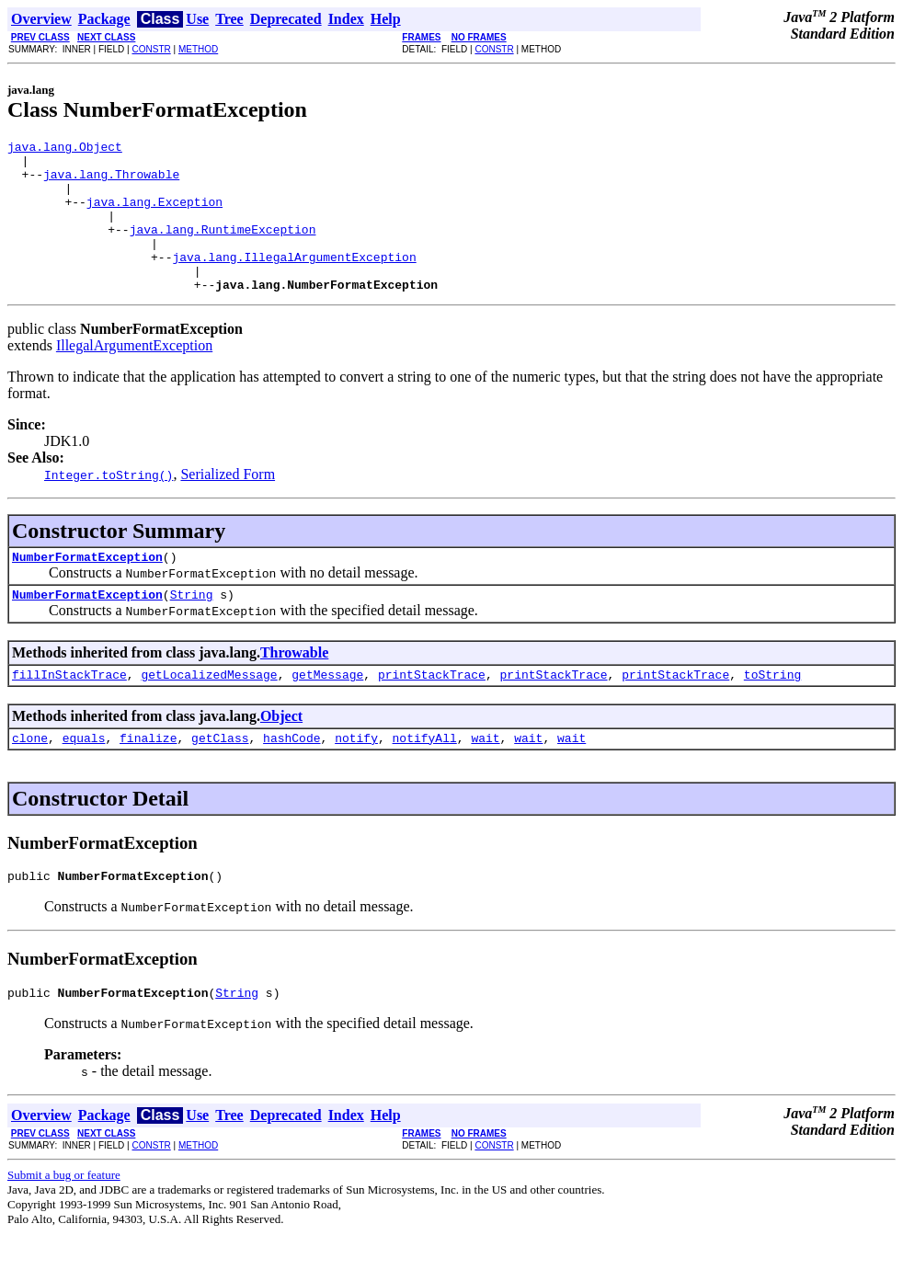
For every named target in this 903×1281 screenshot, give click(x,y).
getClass (219, 779)
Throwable (294, 688)
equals (84, 779)
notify (356, 779)
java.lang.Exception (154, 215)
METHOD (198, 49)
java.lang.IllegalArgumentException (294, 281)
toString (772, 712)
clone (30, 779)
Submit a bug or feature (63, 1222)
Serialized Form (227, 504)
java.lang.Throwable (111, 182)
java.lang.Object (64, 149)
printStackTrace (432, 712)
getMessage (327, 712)
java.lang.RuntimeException (223, 248)
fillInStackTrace (69, 712)
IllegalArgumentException (134, 375)
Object (281, 754)
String (191, 630)
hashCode (291, 779)
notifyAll (425, 779)
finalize (148, 779)
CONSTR (150, 49)
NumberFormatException (87, 589)
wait (485, 779)
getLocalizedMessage (209, 712)
